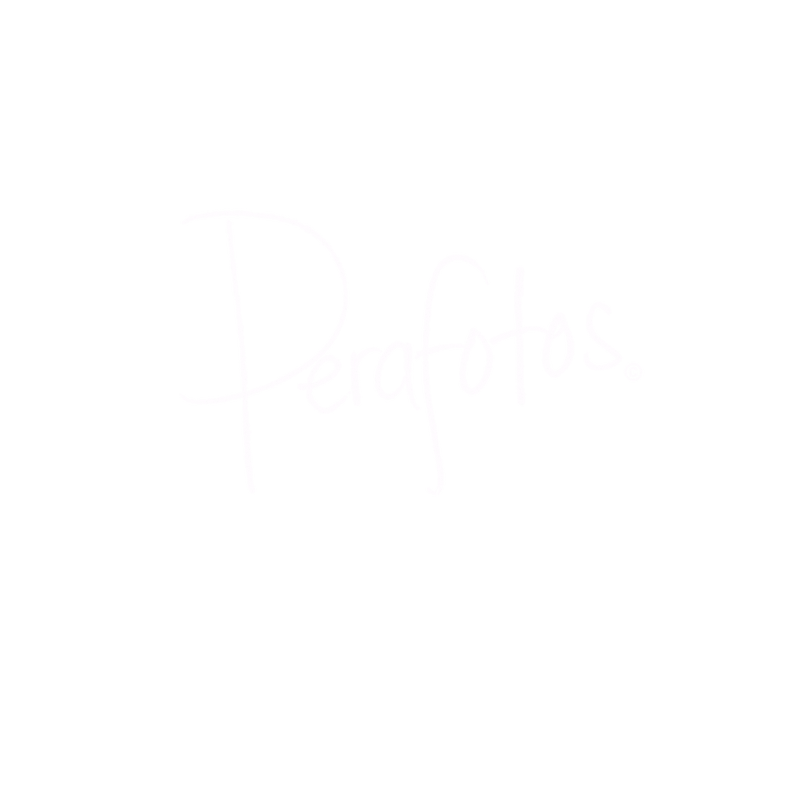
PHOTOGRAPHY (449, 493)
